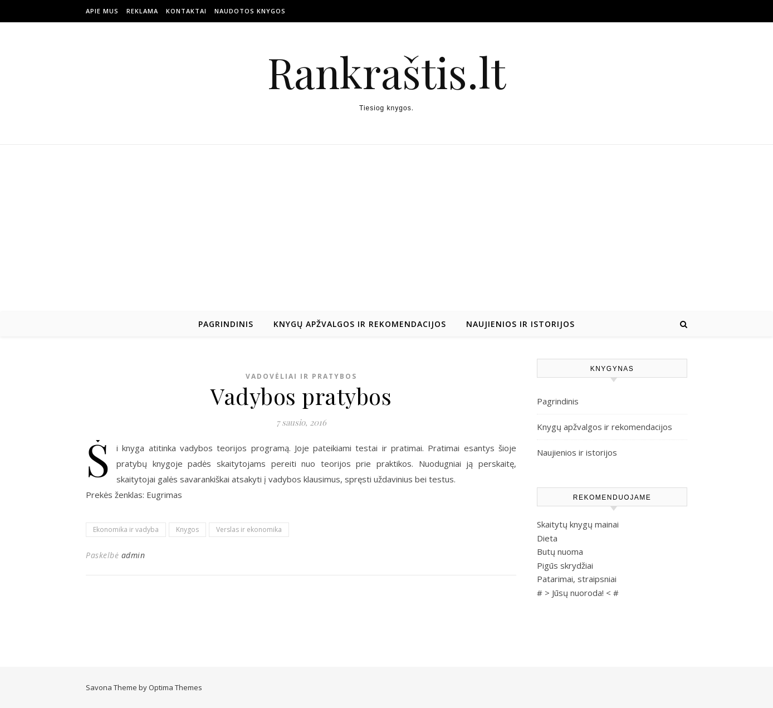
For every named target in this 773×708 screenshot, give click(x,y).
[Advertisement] (386, 228)
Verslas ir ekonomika (249, 529)
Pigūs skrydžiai (565, 565)
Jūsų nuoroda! (578, 592)
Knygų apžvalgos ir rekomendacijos (359, 324)
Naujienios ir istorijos (520, 324)
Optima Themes (175, 687)
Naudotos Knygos (250, 11)
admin (133, 555)
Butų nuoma (560, 551)
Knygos (187, 529)
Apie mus (102, 11)
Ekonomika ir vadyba (126, 529)
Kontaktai (186, 11)
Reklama (142, 11)
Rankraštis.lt (386, 72)
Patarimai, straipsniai (577, 578)
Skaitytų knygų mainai (578, 524)
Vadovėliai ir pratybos (301, 376)
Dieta (547, 538)
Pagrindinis (225, 324)
